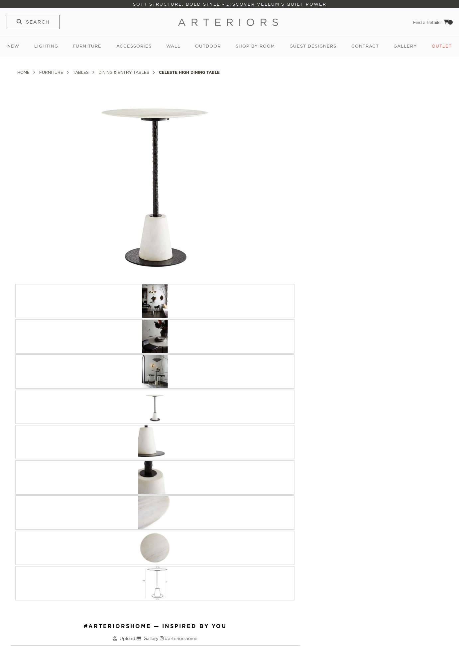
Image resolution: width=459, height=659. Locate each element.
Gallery (405, 46)
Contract (365, 46)
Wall (173, 46)
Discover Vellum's (255, 4)
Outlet (442, 46)
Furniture (87, 46)
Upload (128, 638)
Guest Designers (312, 46)
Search (38, 22)
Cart (448, 22)
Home (24, 72)
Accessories (134, 46)
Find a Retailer (427, 22)
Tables (81, 72)
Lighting (46, 46)
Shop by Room (255, 46)
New (13, 46)
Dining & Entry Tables (124, 72)
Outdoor (208, 46)
